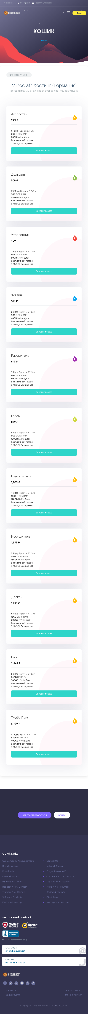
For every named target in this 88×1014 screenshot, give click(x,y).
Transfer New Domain (13, 892)
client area (52, 897)
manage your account (57, 902)
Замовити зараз (44, 150)
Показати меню (19, 74)
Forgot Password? (56, 871)
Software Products (12, 897)
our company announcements (18, 860)
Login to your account (58, 881)
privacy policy (74, 990)
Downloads (8, 871)
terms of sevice (73, 995)
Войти (61, 815)
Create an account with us (60, 876)
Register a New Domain (14, 886)
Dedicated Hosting (12, 902)
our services (13, 995)
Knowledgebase (10, 866)
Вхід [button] (79, 13)
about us (11, 990)
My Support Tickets (12, 881)
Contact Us (52, 860)
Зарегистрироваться (35, 815)
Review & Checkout (56, 892)
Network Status (10, 876)
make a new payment (57, 886)
